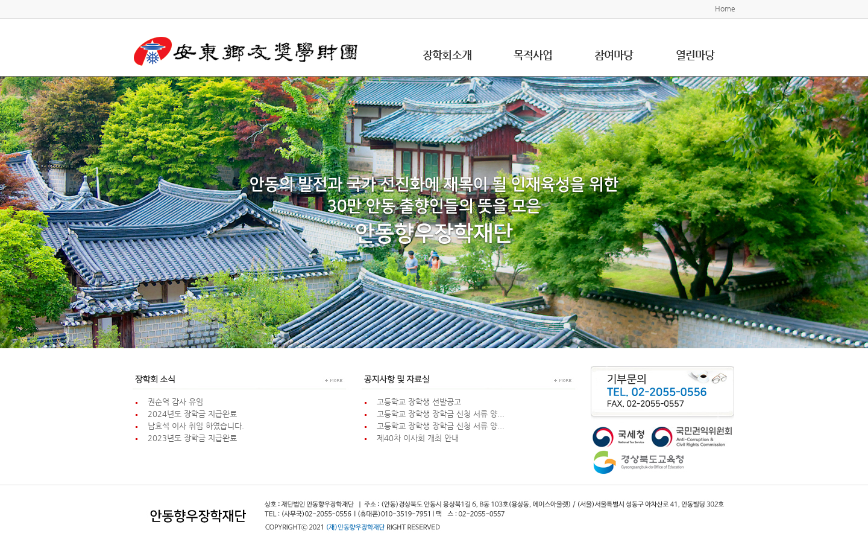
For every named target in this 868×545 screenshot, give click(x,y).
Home (725, 8)
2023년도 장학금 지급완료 (190, 437)
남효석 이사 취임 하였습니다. (193, 425)
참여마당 (613, 54)
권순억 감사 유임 (173, 401)
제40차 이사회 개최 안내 (415, 437)
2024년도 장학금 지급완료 (190, 413)
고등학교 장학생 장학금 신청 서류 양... (438, 413)
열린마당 (695, 54)
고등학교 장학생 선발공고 (416, 401)
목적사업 (533, 54)
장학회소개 (447, 54)
